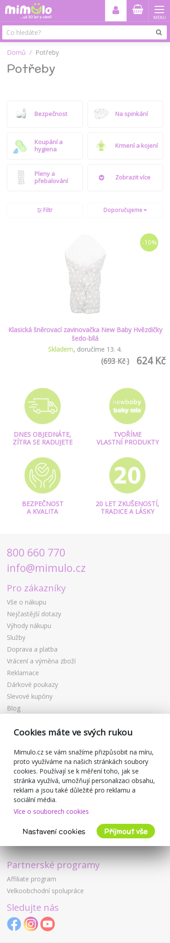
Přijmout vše (125, 831)
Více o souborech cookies (51, 811)
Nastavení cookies (54, 831)
